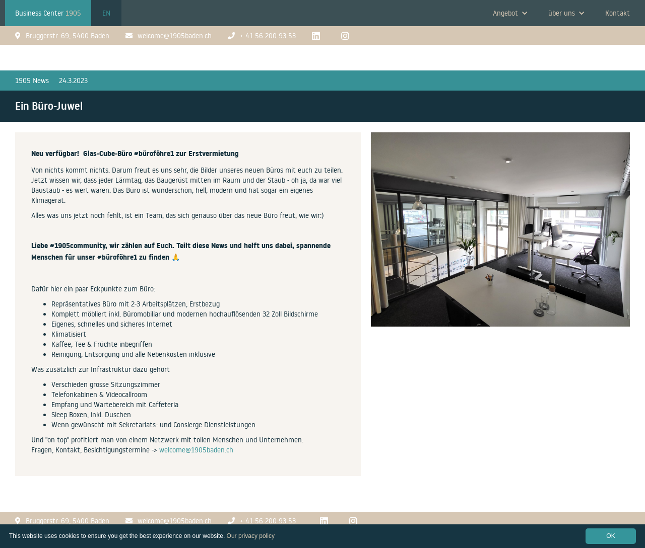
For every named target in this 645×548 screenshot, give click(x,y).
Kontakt (617, 13)
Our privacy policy (251, 535)
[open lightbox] (500, 234)
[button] (510, 13)
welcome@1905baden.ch (196, 449)
